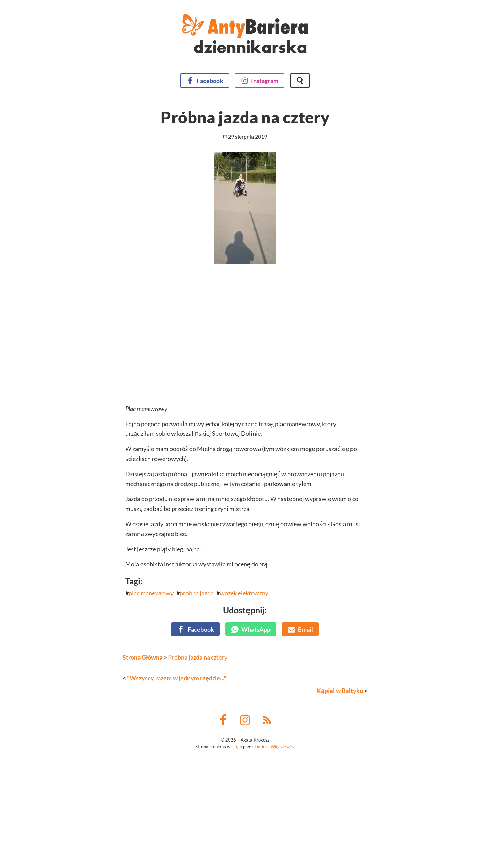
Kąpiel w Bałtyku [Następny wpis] (339, 802)
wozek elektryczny (244, 704)
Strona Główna (142, 768)
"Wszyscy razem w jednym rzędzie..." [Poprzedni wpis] (176, 789)
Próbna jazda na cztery (197, 768)
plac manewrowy (151, 704)
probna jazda (197, 704)
